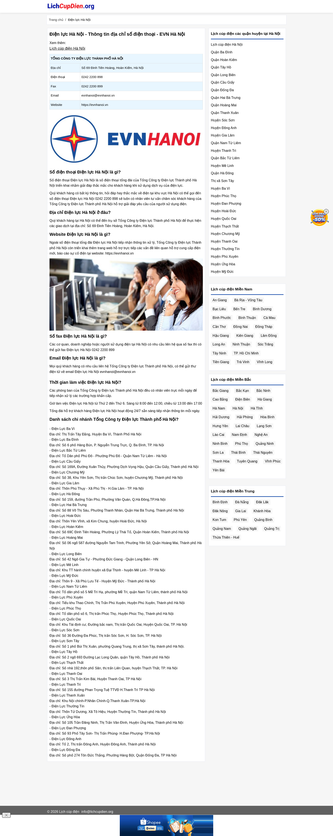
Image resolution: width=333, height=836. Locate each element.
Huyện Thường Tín (225, 249)
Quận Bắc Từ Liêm (225, 158)
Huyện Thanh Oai (224, 241)
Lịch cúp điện (69, 811)
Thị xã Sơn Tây (222, 181)
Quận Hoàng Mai (224, 105)
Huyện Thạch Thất (225, 226)
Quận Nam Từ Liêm (226, 143)
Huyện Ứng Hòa (223, 264)
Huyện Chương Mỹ (225, 234)
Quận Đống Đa (222, 90)
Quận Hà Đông (222, 173)
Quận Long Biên (223, 75)
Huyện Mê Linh (222, 166)
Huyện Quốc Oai (223, 218)
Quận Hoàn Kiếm (224, 60)
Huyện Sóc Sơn (223, 120)
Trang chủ (56, 19)
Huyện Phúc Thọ (223, 196)
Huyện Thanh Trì (223, 150)
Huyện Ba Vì (220, 188)
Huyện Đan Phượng (226, 203)
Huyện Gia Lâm (222, 135)
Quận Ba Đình (222, 52)
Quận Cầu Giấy (222, 82)
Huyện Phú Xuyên (224, 256)
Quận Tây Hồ (221, 67)
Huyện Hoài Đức (223, 211)
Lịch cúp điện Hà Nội (67, 48)
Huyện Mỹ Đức (222, 271)
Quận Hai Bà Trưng (225, 98)
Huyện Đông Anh (224, 128)
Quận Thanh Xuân (225, 113)
